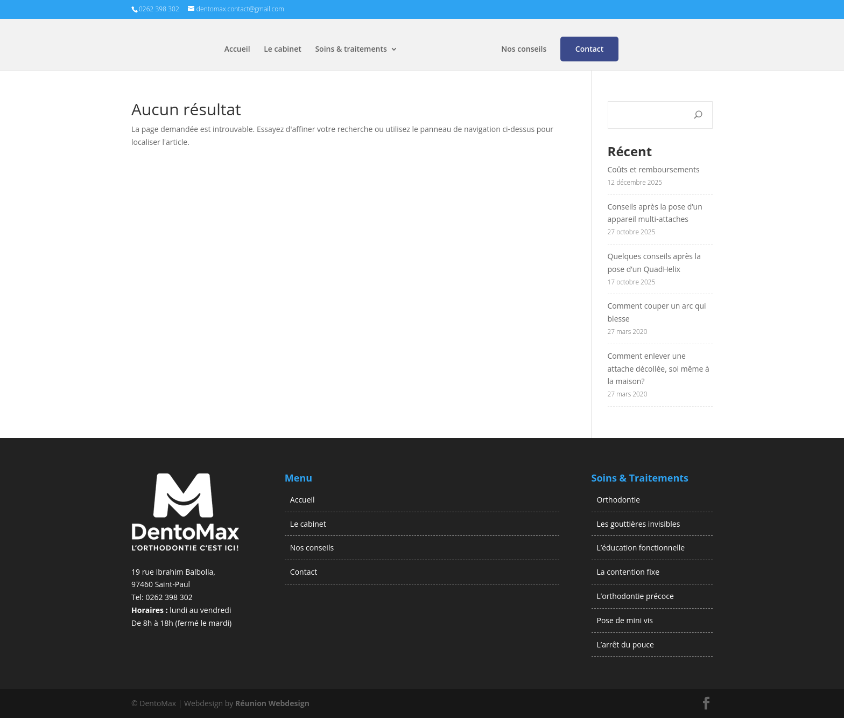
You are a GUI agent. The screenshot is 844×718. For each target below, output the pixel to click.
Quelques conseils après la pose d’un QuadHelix (654, 262)
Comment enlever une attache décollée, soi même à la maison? (658, 369)
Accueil (237, 49)
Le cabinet (282, 49)
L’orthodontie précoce (635, 596)
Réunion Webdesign (272, 703)
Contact (589, 49)
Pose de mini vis (625, 620)
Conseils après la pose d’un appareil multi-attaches (655, 213)
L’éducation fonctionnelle (641, 547)
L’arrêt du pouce (625, 644)
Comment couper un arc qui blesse (657, 312)
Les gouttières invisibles (638, 524)
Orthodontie (619, 499)
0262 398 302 (168, 597)
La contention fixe (628, 572)
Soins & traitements (350, 49)
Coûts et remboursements (655, 169)
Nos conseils (523, 49)
